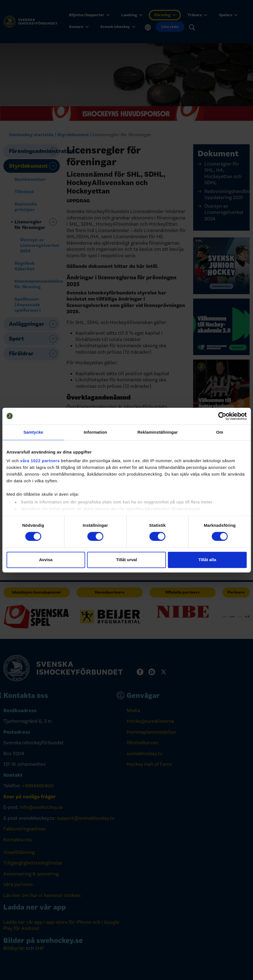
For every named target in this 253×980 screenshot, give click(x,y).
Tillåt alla (207, 559)
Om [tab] (219, 432)
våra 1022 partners (40, 460)
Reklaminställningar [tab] (157, 432)
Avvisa (46, 559)
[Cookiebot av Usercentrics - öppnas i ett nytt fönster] (222, 416)
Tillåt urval (126, 559)
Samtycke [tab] (33, 432)
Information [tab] (95, 432)
